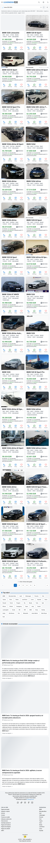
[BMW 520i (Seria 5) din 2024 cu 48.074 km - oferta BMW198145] (37, 293)
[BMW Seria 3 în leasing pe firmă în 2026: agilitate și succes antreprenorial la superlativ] (25, 763)
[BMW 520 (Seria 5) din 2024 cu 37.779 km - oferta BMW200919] (37, 142)
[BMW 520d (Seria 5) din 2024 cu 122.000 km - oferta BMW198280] (12, 293)
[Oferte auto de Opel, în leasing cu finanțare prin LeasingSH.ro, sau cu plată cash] (42, 603)
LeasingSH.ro (28, 839)
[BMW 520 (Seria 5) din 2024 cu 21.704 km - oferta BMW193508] (12, 521)
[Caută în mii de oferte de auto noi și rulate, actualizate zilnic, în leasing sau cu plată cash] (38, 2)
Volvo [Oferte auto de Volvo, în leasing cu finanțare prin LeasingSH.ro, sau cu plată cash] (40, 822)
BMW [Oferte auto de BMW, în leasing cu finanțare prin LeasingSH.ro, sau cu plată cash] (40, 809)
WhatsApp (10, 48)
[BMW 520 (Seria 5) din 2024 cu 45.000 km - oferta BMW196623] (12, 446)
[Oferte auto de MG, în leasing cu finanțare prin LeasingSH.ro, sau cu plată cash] (19, 610)
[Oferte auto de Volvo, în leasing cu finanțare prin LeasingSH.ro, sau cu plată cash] (10, 599)
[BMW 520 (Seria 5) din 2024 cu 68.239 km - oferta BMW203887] (37, 67)
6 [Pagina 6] (34, 585)
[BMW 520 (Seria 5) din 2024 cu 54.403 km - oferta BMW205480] (37, 30)
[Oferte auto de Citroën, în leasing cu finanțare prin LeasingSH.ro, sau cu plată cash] (11, 606)
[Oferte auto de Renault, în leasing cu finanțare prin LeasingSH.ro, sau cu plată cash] (4, 603)
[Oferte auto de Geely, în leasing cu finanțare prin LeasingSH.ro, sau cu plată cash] (4, 613)
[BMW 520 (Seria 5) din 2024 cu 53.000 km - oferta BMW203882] (12, 104)
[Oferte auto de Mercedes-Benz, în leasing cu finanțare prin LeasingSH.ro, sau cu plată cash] (12, 596)
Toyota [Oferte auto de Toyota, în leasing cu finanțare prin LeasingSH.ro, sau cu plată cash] (40, 821)
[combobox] (23, 7)
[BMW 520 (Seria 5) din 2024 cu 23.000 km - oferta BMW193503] (12, 559)
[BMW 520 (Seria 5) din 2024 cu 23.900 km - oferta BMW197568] (12, 370)
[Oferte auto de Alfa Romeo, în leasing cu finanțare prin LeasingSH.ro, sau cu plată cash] (11, 613)
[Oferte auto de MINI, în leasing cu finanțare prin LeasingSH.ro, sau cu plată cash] (30, 610)
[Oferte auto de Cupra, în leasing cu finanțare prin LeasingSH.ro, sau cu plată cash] (26, 606)
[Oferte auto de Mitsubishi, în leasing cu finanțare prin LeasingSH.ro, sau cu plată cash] (26, 613)
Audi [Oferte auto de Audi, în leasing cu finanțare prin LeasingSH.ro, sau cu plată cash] (40, 813)
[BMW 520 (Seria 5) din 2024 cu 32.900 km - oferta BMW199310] (12, 255)
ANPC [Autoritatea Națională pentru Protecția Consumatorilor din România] (2, 830)
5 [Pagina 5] (30, 585)
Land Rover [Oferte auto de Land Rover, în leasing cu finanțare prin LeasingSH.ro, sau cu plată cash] (41, 826)
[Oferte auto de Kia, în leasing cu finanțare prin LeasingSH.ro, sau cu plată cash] (24, 603)
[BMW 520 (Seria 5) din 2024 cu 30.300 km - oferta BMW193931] (37, 484)
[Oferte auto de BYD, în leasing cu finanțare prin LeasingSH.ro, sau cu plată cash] (25, 610)
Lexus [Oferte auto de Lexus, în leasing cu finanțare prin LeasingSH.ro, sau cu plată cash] (40, 828)
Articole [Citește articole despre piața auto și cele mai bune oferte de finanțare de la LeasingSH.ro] (3, 813)
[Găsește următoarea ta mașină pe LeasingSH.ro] (11, 2)
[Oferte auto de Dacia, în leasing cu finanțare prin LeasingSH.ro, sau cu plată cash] (46, 599)
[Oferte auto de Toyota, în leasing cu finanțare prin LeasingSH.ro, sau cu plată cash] (4, 599)
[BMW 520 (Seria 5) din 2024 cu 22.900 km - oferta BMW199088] (37, 255)
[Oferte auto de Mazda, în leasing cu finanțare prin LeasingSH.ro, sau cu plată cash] (30, 603)
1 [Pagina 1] (15, 585)
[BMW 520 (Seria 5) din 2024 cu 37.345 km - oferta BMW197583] (37, 332)
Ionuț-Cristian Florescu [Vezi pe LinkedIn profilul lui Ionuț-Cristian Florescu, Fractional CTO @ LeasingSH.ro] (25, 836)
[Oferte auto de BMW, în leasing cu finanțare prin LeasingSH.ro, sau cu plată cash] (3, 596)
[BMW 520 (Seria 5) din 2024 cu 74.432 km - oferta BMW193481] (37, 559)
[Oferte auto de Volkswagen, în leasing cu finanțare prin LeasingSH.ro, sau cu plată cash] (28, 596)
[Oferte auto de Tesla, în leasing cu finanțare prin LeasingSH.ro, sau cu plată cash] (37, 603)
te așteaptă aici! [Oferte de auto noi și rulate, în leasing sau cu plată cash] (30, 799)
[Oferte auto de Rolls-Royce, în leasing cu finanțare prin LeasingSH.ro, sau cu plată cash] (44, 613)
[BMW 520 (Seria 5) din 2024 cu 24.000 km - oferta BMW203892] (12, 67)
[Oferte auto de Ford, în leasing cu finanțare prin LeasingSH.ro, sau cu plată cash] (43, 596)
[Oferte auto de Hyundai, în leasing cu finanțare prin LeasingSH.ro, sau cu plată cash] (39, 599)
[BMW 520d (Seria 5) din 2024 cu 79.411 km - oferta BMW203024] (12, 142)
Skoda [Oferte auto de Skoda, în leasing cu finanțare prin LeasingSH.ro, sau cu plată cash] (40, 824)
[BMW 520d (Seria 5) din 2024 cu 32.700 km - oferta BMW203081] (37, 104)
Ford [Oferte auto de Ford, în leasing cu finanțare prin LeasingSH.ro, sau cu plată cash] (40, 819)
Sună (4, 48)
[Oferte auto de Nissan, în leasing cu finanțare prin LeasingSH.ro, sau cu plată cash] (4, 606)
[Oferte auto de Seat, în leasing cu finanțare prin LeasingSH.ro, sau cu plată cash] (3, 616)
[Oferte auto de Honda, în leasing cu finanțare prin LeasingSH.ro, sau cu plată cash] (14, 610)
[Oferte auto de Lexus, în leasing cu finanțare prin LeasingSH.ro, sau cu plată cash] (32, 599)
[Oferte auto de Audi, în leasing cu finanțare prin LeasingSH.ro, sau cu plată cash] (20, 596)
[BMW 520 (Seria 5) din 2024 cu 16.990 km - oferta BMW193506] (37, 521)
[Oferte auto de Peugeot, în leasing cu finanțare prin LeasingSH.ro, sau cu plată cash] (18, 603)
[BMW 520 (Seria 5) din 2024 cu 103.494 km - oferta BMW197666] (12, 332)
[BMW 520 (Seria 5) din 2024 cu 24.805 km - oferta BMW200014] (37, 180)
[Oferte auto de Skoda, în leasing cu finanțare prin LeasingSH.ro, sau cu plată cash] (17, 599)
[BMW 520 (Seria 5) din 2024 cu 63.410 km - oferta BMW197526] (37, 370)
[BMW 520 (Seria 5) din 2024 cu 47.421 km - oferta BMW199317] (37, 218)
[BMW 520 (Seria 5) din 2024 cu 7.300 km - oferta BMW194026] (37, 446)
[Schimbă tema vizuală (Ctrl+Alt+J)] (47, 2)
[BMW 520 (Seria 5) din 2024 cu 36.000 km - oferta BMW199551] (12, 218)
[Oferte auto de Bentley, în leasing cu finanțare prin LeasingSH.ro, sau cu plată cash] (43, 610)
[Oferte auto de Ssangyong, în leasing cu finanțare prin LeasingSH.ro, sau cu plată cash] (19, 606)
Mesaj (15, 48)
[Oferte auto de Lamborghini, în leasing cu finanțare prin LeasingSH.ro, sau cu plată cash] (5, 610)
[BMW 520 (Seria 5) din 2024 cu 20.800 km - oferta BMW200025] (12, 180)
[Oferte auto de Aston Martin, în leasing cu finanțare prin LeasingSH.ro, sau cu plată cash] (34, 613)
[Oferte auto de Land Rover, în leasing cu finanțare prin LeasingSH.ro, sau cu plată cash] (25, 599)
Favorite (21, 48)
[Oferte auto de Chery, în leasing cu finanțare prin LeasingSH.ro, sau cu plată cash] (36, 610)
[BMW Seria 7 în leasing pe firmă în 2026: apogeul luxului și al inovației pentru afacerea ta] (25, 708)
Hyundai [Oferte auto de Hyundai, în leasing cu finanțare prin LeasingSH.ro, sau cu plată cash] (41, 830)
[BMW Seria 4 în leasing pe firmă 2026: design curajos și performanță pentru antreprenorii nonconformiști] (25, 653)
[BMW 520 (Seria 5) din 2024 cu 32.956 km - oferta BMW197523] (12, 408)
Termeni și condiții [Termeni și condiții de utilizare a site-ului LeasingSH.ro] (5, 817)
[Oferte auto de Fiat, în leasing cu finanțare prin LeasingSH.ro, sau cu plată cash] (18, 613)
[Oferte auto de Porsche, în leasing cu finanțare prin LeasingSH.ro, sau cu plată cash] (36, 596)
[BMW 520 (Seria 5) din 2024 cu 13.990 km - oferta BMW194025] (12, 484)
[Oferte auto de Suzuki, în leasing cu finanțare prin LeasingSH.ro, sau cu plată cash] (39, 606)
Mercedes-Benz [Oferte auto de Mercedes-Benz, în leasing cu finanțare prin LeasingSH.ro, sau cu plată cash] (42, 811)
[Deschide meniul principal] (2, 2)
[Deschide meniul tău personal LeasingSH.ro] (43, 2)
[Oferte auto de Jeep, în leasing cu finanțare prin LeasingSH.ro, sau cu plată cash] (32, 606)
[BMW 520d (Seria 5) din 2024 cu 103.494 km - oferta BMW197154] (37, 408)
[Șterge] (41, 7)
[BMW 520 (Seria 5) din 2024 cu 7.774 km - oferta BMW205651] (12, 30)
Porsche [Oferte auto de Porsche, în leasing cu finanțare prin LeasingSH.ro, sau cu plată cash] (41, 817)
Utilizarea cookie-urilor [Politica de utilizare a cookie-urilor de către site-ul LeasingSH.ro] (6, 819)
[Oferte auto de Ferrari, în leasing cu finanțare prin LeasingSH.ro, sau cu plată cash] (11, 603)
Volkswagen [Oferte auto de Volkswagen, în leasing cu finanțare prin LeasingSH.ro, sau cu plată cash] (42, 815)
